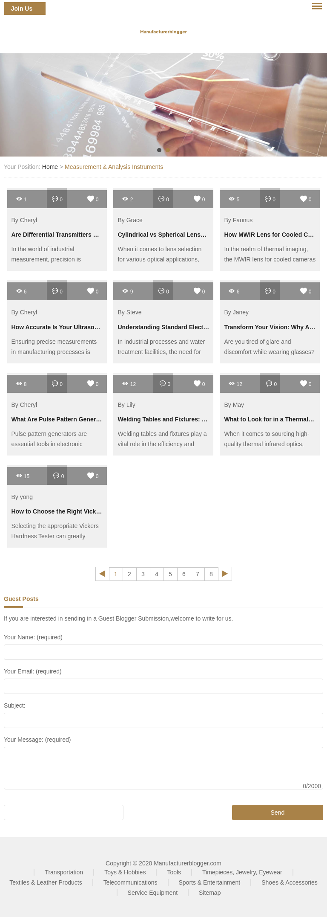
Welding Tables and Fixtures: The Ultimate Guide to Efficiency (205, 419)
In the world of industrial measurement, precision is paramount (46, 259)
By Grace (130, 220)
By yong (22, 496)
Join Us (22, 8)
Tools (174, 872)
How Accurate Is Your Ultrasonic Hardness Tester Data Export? (100, 327)
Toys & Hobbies (125, 872)
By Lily (126, 404)
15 (23, 475)
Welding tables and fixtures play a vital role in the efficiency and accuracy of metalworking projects (162, 444)
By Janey (236, 312)
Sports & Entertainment (210, 882)
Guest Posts (21, 598)
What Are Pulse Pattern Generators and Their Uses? (85, 419)
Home (50, 166)
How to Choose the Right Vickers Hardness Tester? (84, 511)
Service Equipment (153, 892)
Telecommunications (130, 882)
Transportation (64, 872)
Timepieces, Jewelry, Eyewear (242, 872)
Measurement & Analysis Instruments (114, 166)
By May (234, 404)
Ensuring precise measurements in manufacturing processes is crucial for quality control (54, 352)
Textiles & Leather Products (45, 882)
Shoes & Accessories (289, 882)
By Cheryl (24, 220)
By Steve (129, 312)
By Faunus (238, 220)
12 (129, 383)
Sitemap (210, 892)
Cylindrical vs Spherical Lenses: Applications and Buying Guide (208, 234)
